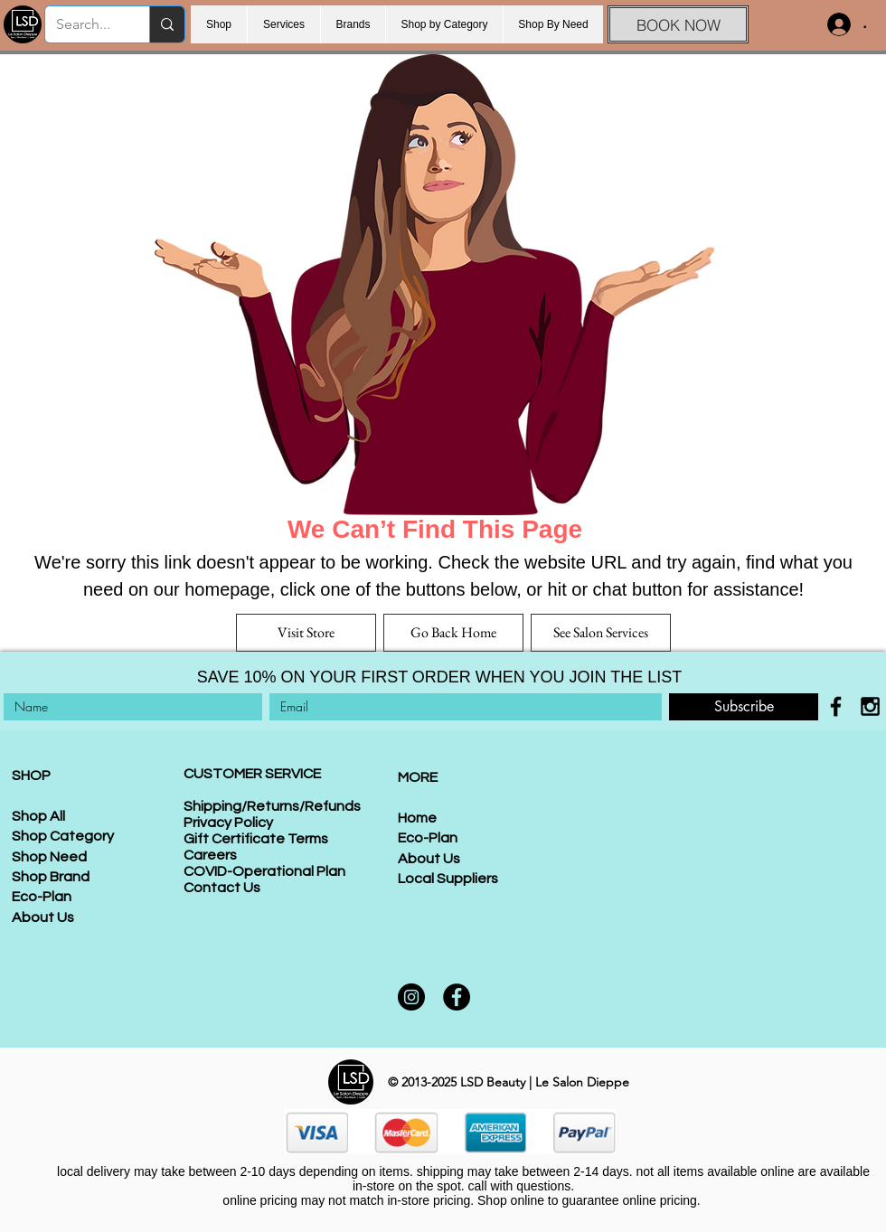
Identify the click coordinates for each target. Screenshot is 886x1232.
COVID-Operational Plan (264, 871)
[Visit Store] (306, 633)
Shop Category (63, 836)
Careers (210, 855)
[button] (352, 24)
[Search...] (83, 24)
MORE (418, 777)
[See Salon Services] (601, 633)
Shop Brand (51, 877)
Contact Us (222, 887)
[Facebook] (456, 997)
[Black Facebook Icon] (836, 706)
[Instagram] (411, 997)
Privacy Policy (228, 822)
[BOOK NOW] (678, 24)
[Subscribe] (743, 706)
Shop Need (49, 857)
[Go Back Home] (453, 633)
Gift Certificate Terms (256, 839)
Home (417, 818)
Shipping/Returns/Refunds (272, 806)
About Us (43, 917)
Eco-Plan (41, 896)
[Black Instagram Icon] (870, 706)
